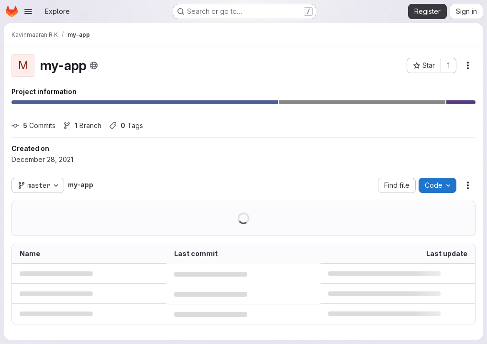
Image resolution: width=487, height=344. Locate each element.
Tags (126, 125)
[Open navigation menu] (28, 11)
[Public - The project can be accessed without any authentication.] (94, 65)
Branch (82, 125)
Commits (33, 125)
